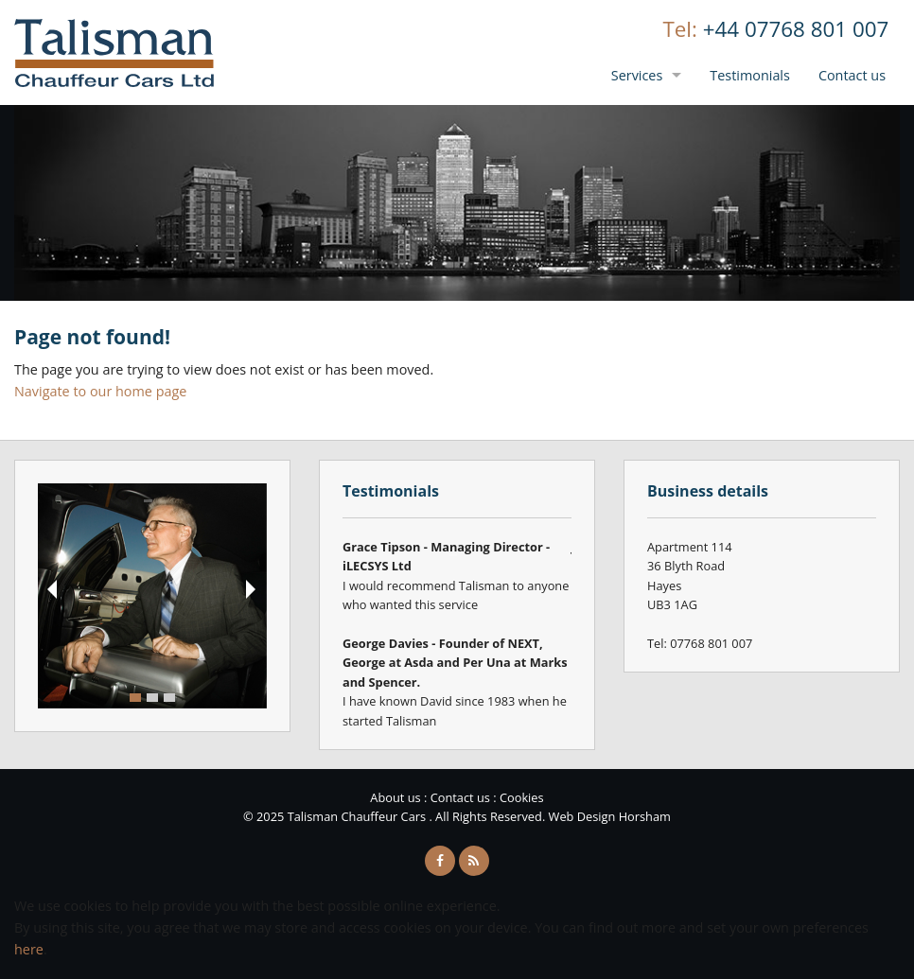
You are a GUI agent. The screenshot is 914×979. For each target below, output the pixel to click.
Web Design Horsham (610, 816)
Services (637, 75)
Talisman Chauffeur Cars (114, 53)
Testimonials (750, 75)
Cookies (522, 797)
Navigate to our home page (100, 391)
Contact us (852, 75)
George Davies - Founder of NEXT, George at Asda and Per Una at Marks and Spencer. (455, 663)
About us (395, 797)
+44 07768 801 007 (796, 29)
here (29, 949)
